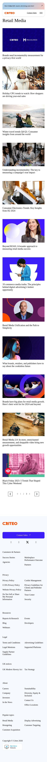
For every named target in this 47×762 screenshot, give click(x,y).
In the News (7, 702)
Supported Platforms (33, 647)
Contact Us (29, 700)
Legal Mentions (9, 647)
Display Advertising (33, 721)
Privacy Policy (8, 580)
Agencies (6, 562)
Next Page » (37, 494)
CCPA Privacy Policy (11, 585)
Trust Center (30, 595)
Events (27, 618)
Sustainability (30, 689)
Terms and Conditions (11, 643)
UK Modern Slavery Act (12, 669)
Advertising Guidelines (34, 643)
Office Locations (31, 705)
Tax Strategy (30, 669)
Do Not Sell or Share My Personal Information (11, 597)
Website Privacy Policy (12, 590)
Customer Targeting (32, 725)
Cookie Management (33, 580)
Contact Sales (32, 13)
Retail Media (8, 721)
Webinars (6, 627)
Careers (6, 689)
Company (6, 693)
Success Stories (9, 557)
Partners (28, 565)
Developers (29, 623)
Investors (6, 698)
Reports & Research (11, 618)
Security (28, 599)
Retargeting (7, 725)
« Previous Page (10, 494)
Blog (4, 623)
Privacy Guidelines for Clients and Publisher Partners (34, 587)
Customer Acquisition (11, 730)
